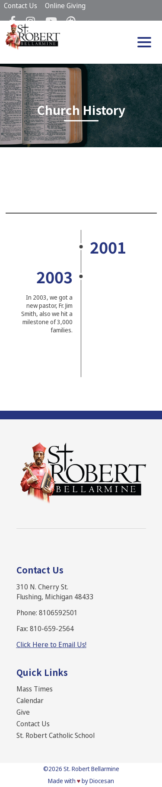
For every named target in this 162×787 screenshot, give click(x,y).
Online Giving (65, 5)
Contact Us (20, 5)
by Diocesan (98, 781)
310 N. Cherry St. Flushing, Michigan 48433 (55, 591)
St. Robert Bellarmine (91, 769)
